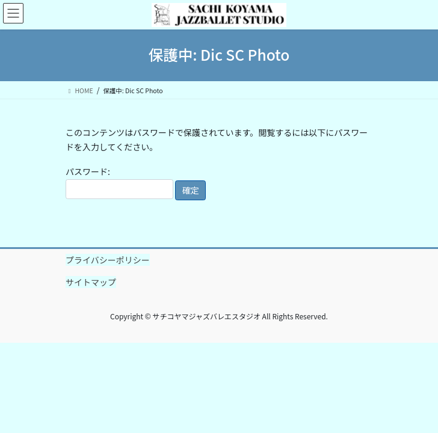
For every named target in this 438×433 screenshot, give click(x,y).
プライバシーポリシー (108, 260)
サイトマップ (91, 282)
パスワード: (119, 182)
